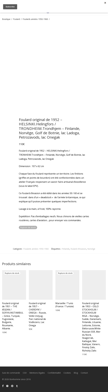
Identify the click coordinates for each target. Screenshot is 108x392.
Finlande (65, 248)
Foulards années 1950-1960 (35, 19)
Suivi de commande (11, 372)
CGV (25, 372)
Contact (84, 372)
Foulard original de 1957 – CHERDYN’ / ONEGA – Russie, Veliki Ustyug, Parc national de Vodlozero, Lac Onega (37, 314)
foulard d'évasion (78, 248)
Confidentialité (54, 372)
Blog (76, 372)
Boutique (6, 19)
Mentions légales (37, 372)
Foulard (16, 19)
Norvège (91, 248)
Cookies (67, 372)
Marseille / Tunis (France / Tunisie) (64, 305)
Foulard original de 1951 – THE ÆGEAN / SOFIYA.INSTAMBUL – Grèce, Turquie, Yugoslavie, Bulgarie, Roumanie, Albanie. (12, 316)
